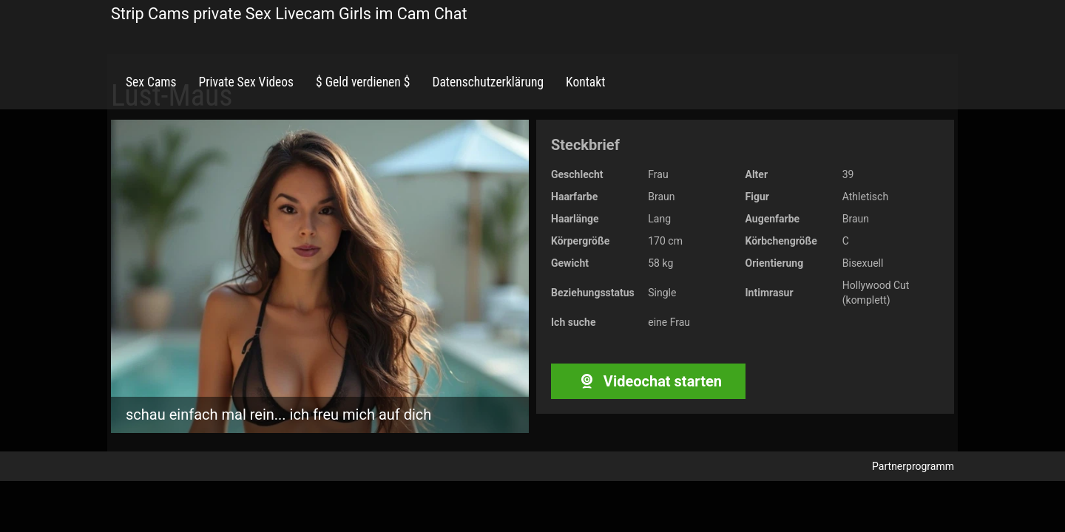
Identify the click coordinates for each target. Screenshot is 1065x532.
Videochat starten (648, 381)
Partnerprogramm (913, 466)
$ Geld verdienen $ (363, 82)
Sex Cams (151, 82)
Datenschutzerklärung (488, 82)
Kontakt (585, 82)
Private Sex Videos (246, 82)
